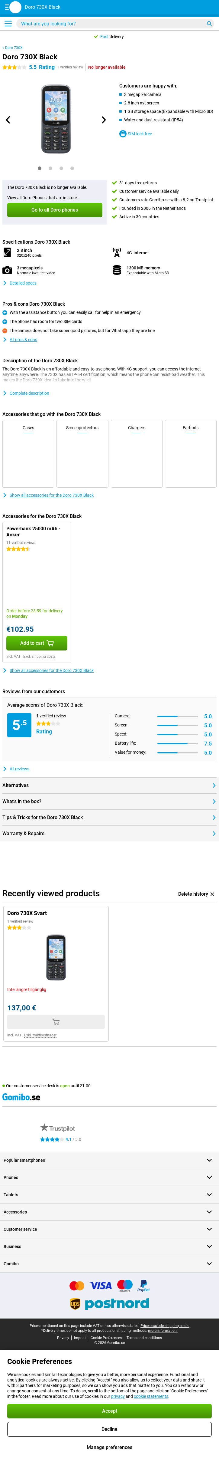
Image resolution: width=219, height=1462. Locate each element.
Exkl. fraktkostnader (40, 1035)
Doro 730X (14, 48)
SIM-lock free (135, 133)
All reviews (15, 768)
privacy (118, 1396)
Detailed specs (19, 283)
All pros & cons (19, 339)
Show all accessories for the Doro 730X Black (48, 495)
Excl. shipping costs (39, 656)
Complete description (25, 393)
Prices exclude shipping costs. (164, 1326)
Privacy (63, 1338)
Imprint (80, 1338)
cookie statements (151, 1396)
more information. (163, 1331)
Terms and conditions (144, 1338)
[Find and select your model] (115, 23)
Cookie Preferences (106, 1338)
